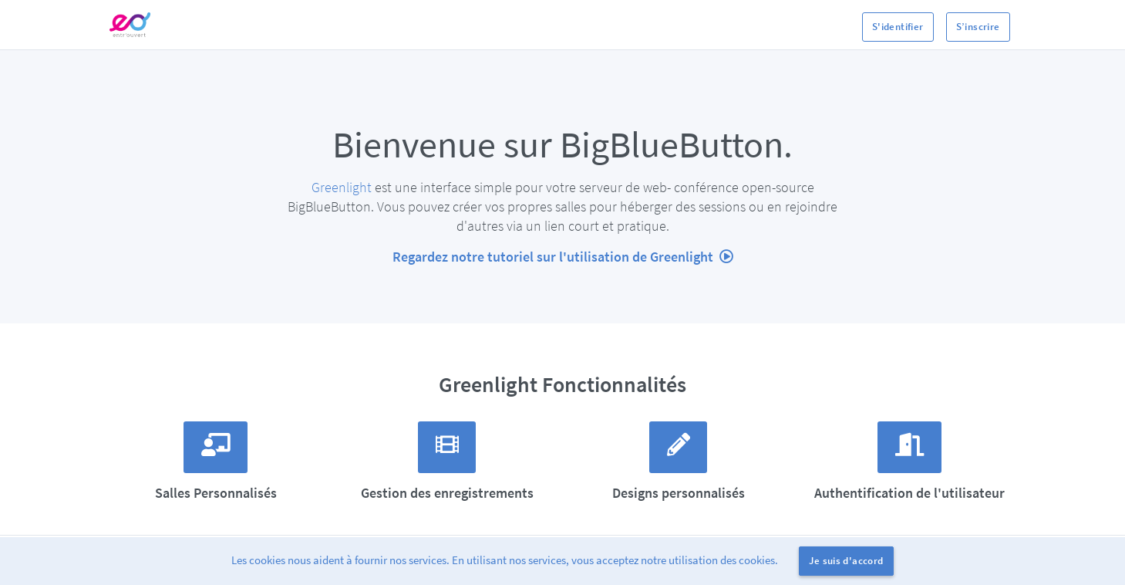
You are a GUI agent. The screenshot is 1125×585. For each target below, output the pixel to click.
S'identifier (898, 26)
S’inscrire (978, 26)
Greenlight (342, 187)
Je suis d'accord (846, 560)
